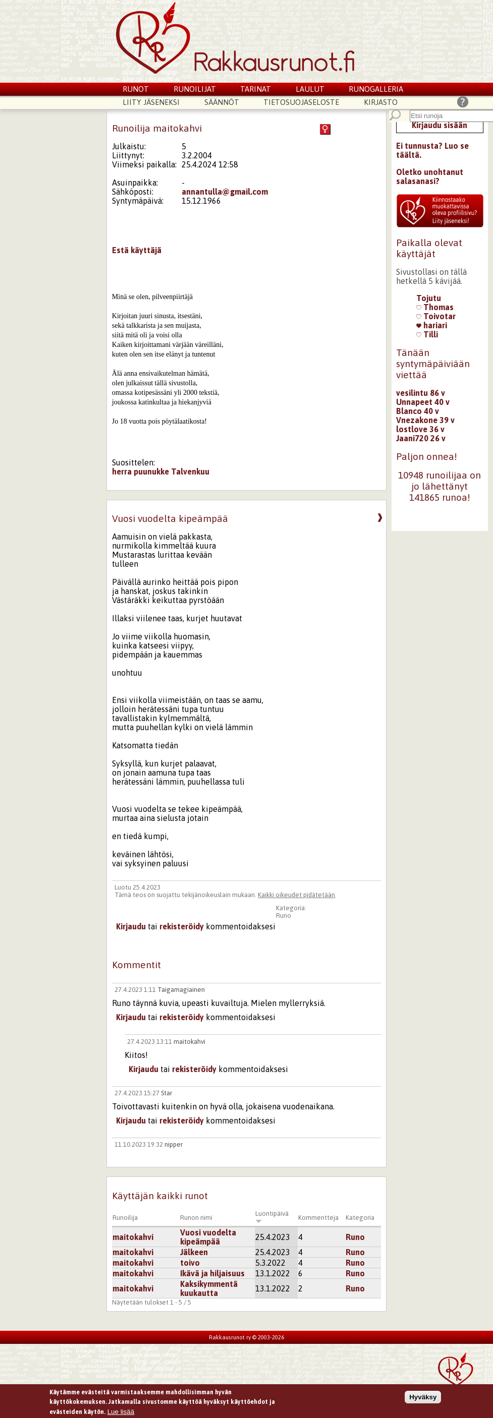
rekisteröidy (181, 926)
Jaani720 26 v (421, 438)
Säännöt (221, 102)
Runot (136, 89)
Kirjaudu (131, 926)
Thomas (435, 307)
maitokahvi (189, 1041)
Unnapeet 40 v (423, 401)
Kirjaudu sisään (439, 125)
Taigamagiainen (181, 989)
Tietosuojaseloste (301, 102)
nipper (174, 1144)
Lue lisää (120, 1413)
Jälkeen (194, 1252)
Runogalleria (376, 89)
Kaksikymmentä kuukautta (209, 1288)
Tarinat (255, 89)
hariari (431, 325)
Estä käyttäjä (136, 250)
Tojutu (428, 298)
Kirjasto (381, 102)
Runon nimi (196, 1217)
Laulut (310, 89)
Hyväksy (422, 1399)
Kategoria (360, 1217)
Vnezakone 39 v (425, 420)
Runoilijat (195, 89)
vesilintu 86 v (420, 392)
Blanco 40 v (417, 411)
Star (166, 1093)
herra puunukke (140, 471)
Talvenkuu (190, 471)
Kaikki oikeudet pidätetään (296, 895)
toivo (190, 1262)
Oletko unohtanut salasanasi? (429, 176)
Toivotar (436, 316)
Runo (283, 915)
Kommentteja (318, 1217)
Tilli (427, 334)
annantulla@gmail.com (225, 191)
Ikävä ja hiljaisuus (212, 1273)
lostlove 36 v (420, 429)
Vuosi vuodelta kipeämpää (208, 1237)
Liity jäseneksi (151, 102)
